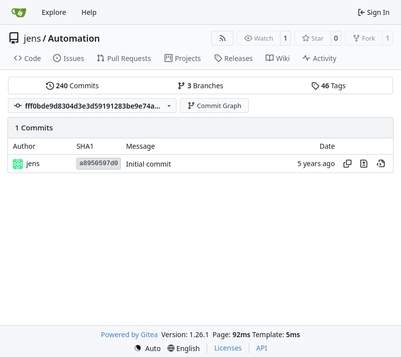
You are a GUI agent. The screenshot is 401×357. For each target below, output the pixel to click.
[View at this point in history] (380, 163)
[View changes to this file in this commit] (363, 163)
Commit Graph (214, 105)
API (261, 348)
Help (89, 12)
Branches (200, 85)
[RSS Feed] (222, 38)
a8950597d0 (98, 163)
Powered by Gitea (129, 334)
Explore (54, 12)
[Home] (19, 12)
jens (32, 38)
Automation (74, 38)
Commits (72, 85)
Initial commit (148, 164)
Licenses (228, 348)
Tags (328, 85)
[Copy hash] (347, 163)
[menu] (147, 348)
